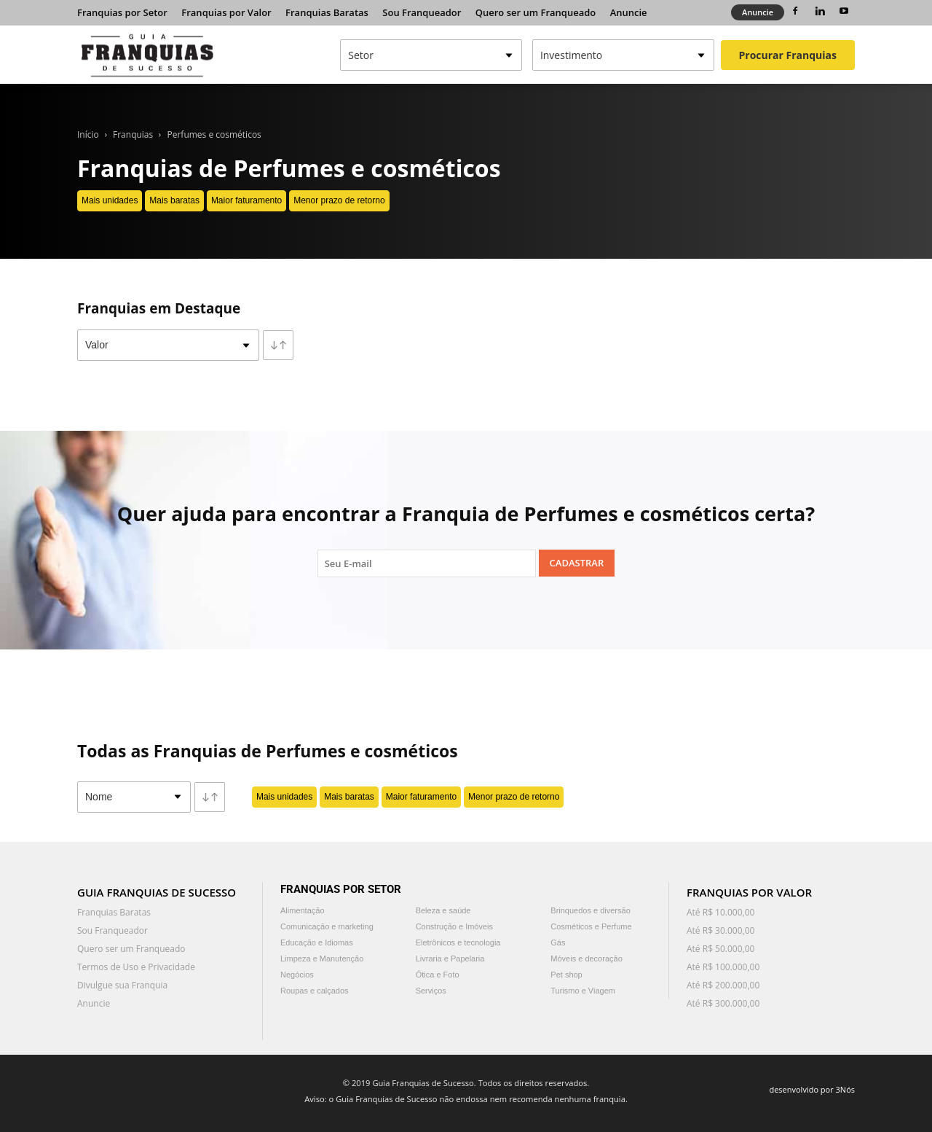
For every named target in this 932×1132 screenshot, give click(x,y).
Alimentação (302, 910)
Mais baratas (174, 200)
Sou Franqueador (421, 12)
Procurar (788, 55)
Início (88, 134)
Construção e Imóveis (454, 926)
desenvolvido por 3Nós (812, 1089)
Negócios (297, 974)
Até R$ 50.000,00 (720, 948)
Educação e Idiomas (316, 942)
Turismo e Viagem (582, 990)
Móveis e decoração (586, 958)
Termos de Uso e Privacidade (136, 967)
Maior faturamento (246, 200)
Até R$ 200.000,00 (723, 985)
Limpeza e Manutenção (321, 958)
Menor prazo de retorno (338, 200)
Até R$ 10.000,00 (720, 912)
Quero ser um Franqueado (535, 12)
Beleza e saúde (443, 910)
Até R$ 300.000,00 (723, 1003)
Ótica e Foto (437, 974)
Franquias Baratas (326, 12)
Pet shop (566, 974)
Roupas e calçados (314, 990)
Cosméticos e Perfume (590, 926)
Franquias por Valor (226, 12)
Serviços (431, 990)
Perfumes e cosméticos (214, 134)
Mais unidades (110, 200)
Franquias (133, 134)
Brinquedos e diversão (590, 910)
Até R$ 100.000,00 (723, 967)
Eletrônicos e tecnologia (458, 942)
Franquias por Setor (122, 12)
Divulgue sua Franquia (122, 985)
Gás (557, 942)
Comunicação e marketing (327, 926)
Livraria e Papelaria (450, 958)
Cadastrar (577, 562)
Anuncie (628, 12)
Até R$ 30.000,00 (720, 930)
